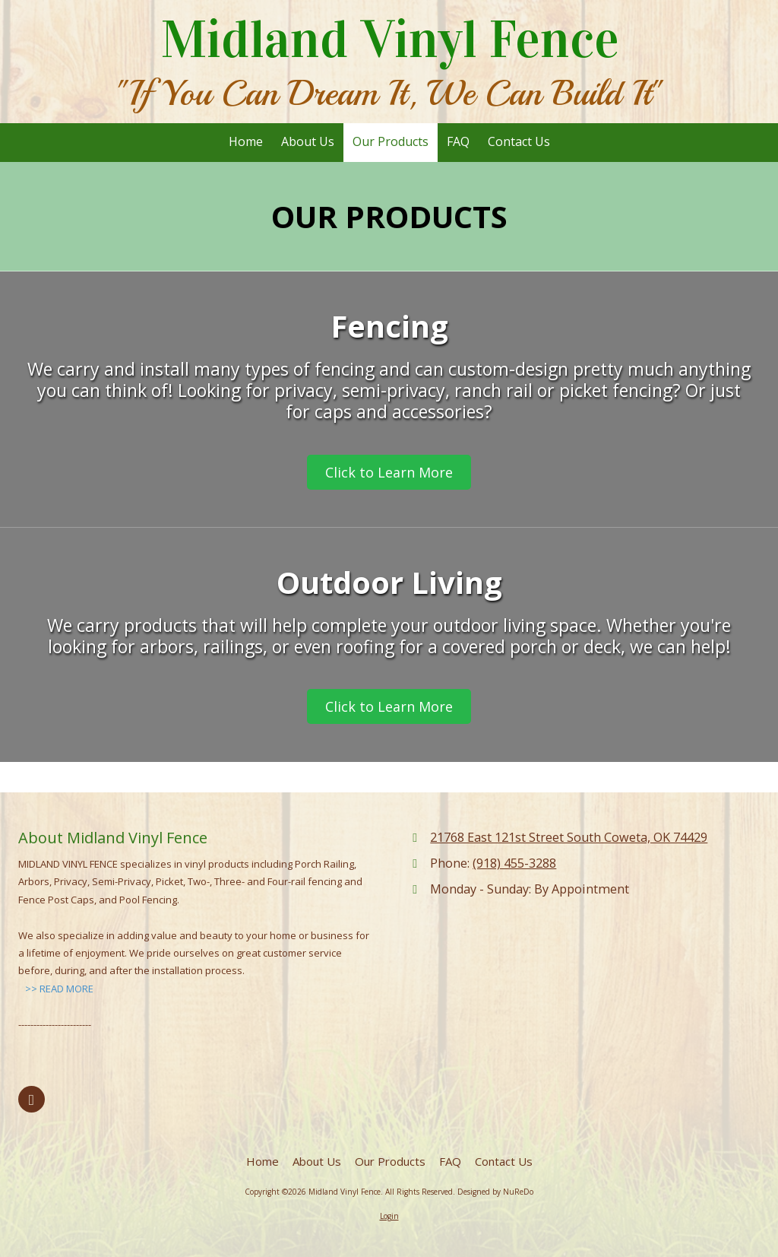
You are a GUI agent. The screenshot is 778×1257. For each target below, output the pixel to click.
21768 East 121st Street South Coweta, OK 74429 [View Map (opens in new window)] (568, 837)
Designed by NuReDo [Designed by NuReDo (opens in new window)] (495, 1191)
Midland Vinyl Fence (390, 39)
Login (389, 1216)
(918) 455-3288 (514, 863)
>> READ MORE (59, 988)
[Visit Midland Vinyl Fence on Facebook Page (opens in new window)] (31, 1099)
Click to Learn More (389, 472)
